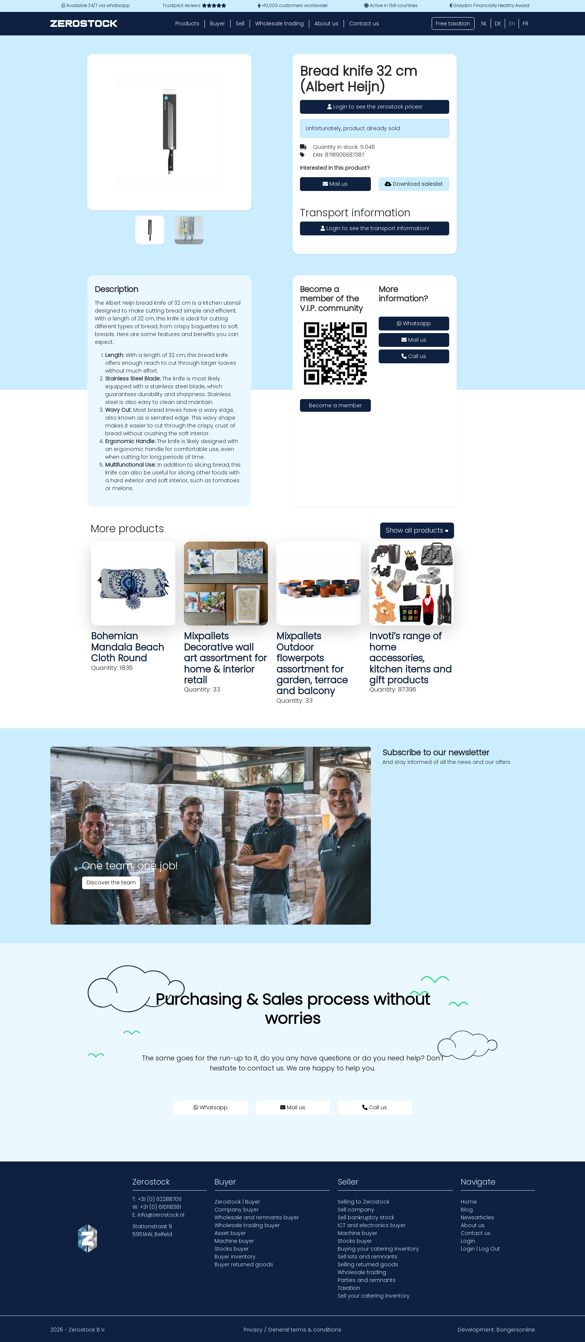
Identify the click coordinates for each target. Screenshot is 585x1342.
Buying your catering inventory (378, 1248)
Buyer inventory (235, 1256)
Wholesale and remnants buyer (257, 1217)
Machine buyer (234, 1241)
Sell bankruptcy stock (366, 1217)
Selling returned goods (368, 1264)
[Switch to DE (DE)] (498, 23)
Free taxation (453, 23)
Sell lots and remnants (367, 1256)
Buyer (217, 23)
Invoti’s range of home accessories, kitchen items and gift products (410, 658)
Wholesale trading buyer (247, 1225)
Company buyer (237, 1209)
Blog (467, 1209)
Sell (240, 23)
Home (469, 1201)
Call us (413, 356)
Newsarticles (477, 1217)
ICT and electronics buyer (372, 1225)
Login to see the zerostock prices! (374, 106)
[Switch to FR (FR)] (525, 23)
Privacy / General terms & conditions (292, 1329)
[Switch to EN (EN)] (512, 23)
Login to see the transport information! (374, 228)
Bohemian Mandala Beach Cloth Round (127, 647)
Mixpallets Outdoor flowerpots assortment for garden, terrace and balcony (312, 663)
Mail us (335, 184)
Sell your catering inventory (374, 1295)
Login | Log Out (480, 1248)
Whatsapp (414, 323)
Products (187, 23)
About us (326, 23)
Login (468, 1241)
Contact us (364, 23)
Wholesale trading (279, 23)
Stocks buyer (232, 1248)
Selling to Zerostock (364, 1201)
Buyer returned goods (244, 1264)
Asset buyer (230, 1233)
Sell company (356, 1209)
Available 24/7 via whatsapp (96, 6)
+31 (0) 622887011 (159, 1199)
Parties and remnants (366, 1280)
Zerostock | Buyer (237, 1201)
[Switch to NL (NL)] (484, 23)
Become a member (335, 405)
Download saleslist (414, 184)
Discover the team (111, 882)
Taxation (349, 1288)
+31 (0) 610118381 (160, 1207)
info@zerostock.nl (161, 1215)
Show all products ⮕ (417, 530)
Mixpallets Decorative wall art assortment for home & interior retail (225, 658)
